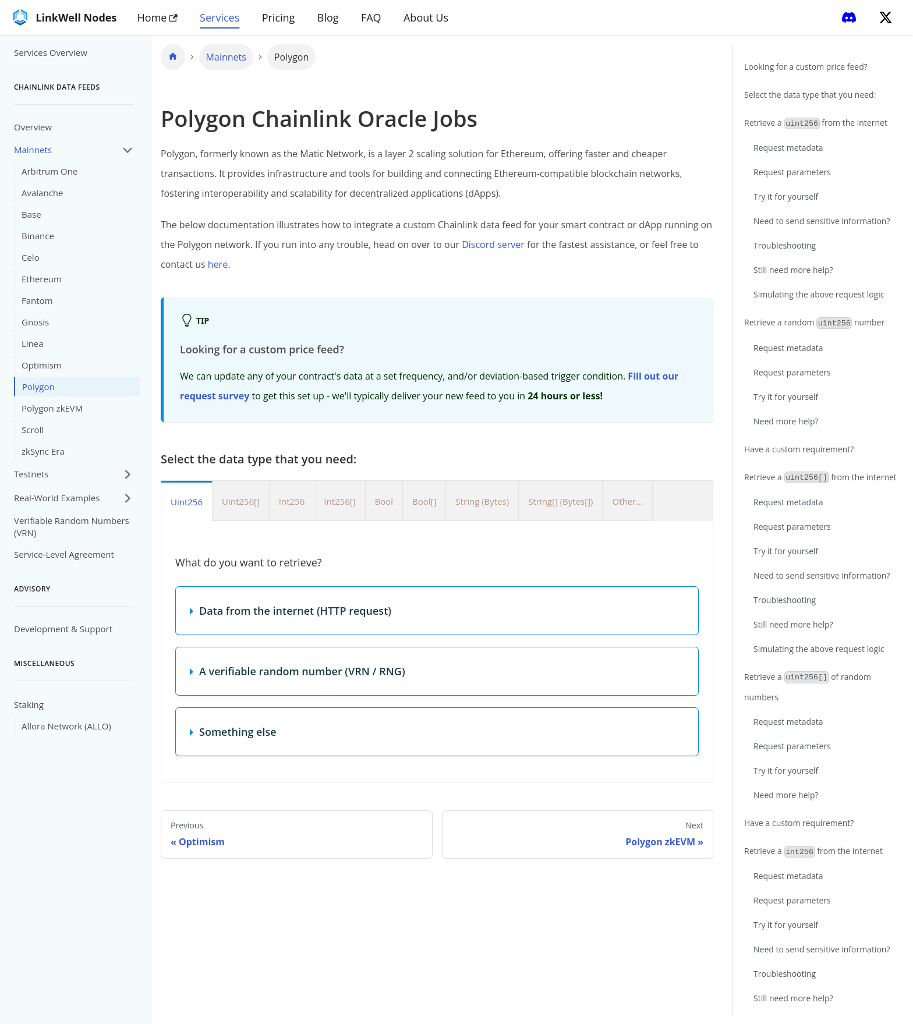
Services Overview (50, 52)
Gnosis (35, 322)
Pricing (278, 17)
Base (31, 214)
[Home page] (173, 57)
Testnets (31, 474)
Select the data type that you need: (810, 94)
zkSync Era (43, 451)
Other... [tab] (627, 501)
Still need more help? (793, 269)
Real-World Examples (57, 498)
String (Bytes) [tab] (482, 501)
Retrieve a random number (814, 323)
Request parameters (792, 172)
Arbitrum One (49, 171)
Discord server (493, 244)
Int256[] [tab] (339, 501)
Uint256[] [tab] (241, 501)
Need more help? (786, 421)
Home (157, 17)
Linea (33, 343)
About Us (426, 17)
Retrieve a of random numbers (807, 687)
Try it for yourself (785, 196)
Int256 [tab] (292, 501)
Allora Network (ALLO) (66, 726)
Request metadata (788, 147)
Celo (31, 257)
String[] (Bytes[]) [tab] (560, 501)
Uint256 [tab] (187, 502)
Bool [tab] (384, 501)
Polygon (38, 386)
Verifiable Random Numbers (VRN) (71, 526)
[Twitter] (886, 17)
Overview (33, 127)
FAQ (371, 17)
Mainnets (33, 149)
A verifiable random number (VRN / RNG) (302, 671)
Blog (328, 17)
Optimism (42, 365)
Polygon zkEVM (52, 408)
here (218, 264)
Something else (238, 732)
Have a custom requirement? (799, 449)
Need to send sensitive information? (821, 220)
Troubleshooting (784, 245)
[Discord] (849, 17)
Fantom (37, 300)
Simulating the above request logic (818, 294)
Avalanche (42, 193)
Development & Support (63, 629)
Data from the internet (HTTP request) (295, 611)
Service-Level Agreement (64, 554)
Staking (29, 704)
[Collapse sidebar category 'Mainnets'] (127, 150)
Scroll (33, 429)
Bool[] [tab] (424, 501)
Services (219, 17)
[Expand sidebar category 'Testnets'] (127, 474)
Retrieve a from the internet (815, 123)
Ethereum (42, 279)
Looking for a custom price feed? (806, 66)
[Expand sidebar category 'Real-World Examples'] (127, 498)
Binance (38, 236)
